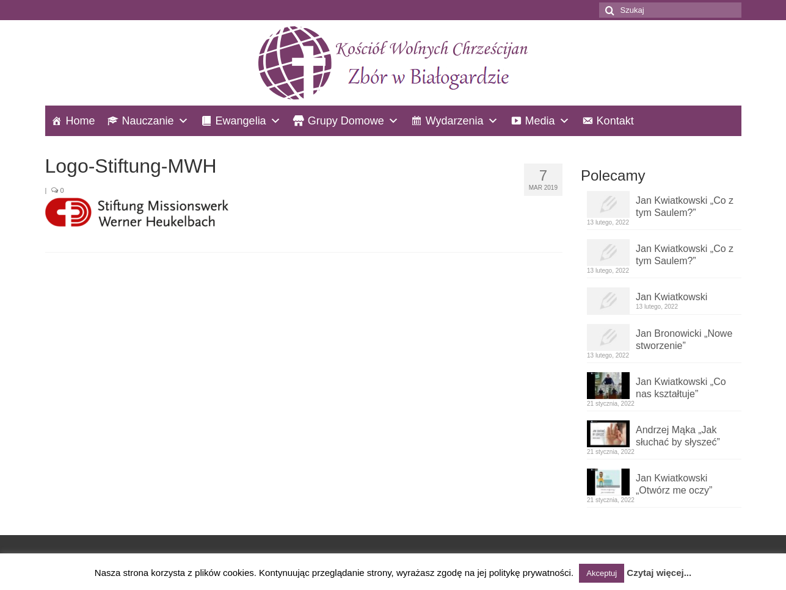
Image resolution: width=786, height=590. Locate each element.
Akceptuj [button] (601, 573)
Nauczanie (148, 121)
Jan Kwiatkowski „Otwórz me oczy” (674, 484)
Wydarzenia (455, 121)
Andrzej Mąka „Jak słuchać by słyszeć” (678, 436)
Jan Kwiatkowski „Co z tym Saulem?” (684, 206)
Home (80, 121)
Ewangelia (241, 121)
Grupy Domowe (346, 121)
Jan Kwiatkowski (671, 297)
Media (540, 121)
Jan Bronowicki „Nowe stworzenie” (684, 339)
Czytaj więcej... (659, 572)
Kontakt (615, 121)
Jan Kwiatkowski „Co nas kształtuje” (681, 387)
